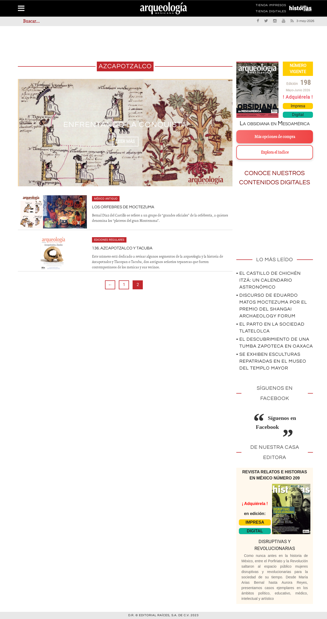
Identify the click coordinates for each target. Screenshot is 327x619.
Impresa (298, 106)
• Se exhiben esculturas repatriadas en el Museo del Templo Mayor (271, 361)
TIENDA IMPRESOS (271, 6)
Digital (298, 114)
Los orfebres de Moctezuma (123, 207)
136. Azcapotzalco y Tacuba (122, 248)
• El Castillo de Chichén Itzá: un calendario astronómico (268, 280)
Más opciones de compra (274, 137)
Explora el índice (275, 152)
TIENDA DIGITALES (271, 12)
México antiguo (106, 198)
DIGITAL (255, 531)
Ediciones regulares (109, 240)
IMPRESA (255, 522)
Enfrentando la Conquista (125, 125)
